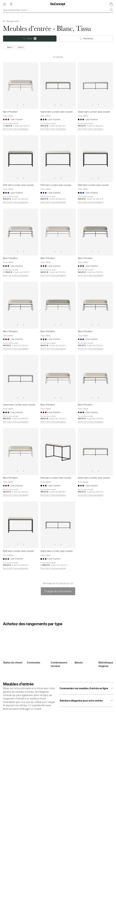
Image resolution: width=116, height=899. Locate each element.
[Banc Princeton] (20, 85)
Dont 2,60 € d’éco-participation (15, 202)
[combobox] (58, 10)
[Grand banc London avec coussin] (58, 85)
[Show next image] (24, 105)
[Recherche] (111, 10)
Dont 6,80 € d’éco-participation (53, 129)
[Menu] (4, 4)
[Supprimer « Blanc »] (9, 47)
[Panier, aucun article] (111, 4)
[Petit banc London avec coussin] (20, 158)
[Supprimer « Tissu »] (20, 47)
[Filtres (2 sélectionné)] (29, 38)
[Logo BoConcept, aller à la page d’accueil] (58, 4)
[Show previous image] (17, 105)
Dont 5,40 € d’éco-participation (15, 129)
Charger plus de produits (58, 591)
